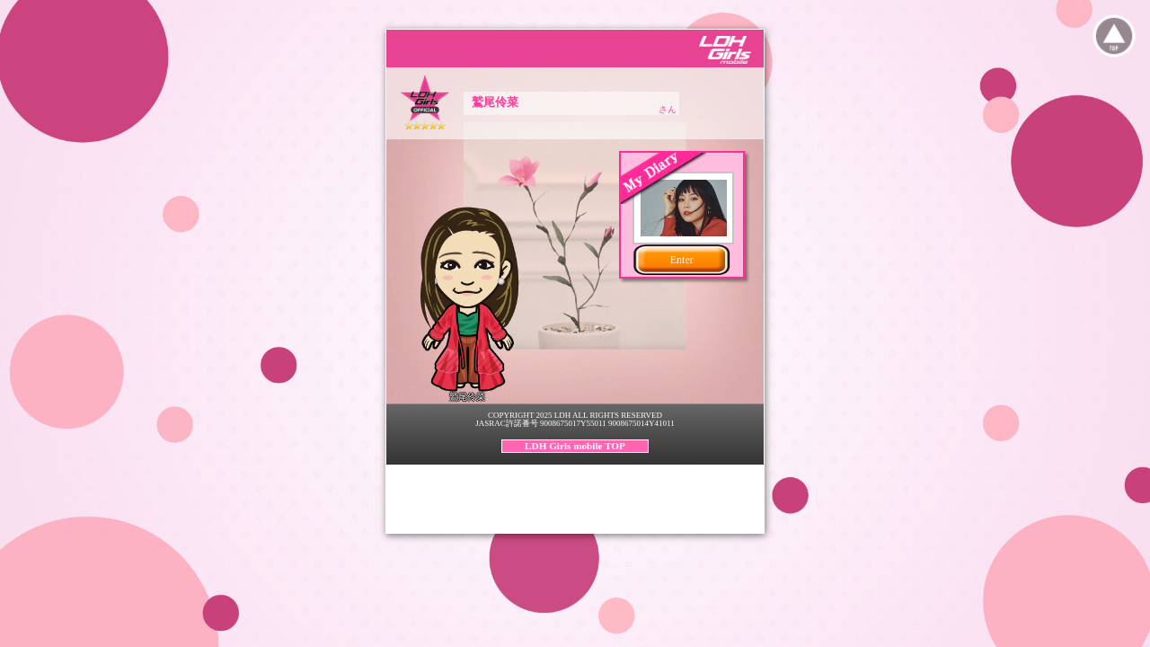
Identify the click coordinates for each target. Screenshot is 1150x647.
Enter (682, 259)
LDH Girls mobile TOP (575, 445)
